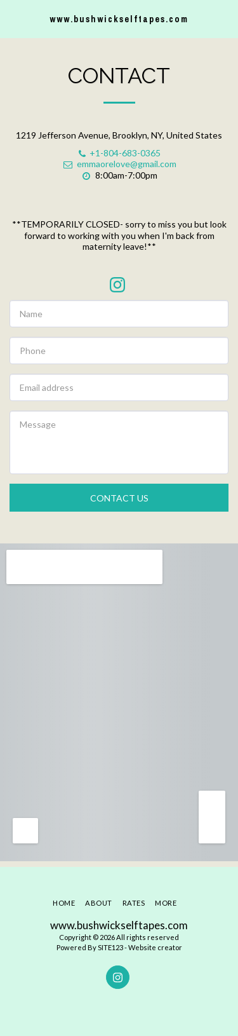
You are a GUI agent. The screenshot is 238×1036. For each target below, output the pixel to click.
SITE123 (110, 947)
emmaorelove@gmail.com (119, 163)
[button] (14, 18)
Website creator (155, 947)
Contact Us (119, 498)
